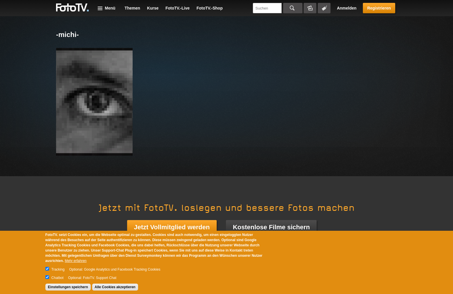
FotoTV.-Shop (209, 8)
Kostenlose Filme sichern (271, 227)
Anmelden (347, 8)
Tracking (58, 269)
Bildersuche (310, 8)
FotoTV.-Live (178, 8)
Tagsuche (324, 8)
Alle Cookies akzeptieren (115, 287)
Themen (132, 8)
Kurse (153, 8)
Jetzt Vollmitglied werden (172, 227)
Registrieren (379, 8)
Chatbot (57, 278)
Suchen (292, 8)
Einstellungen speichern (68, 287)
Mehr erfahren (75, 261)
